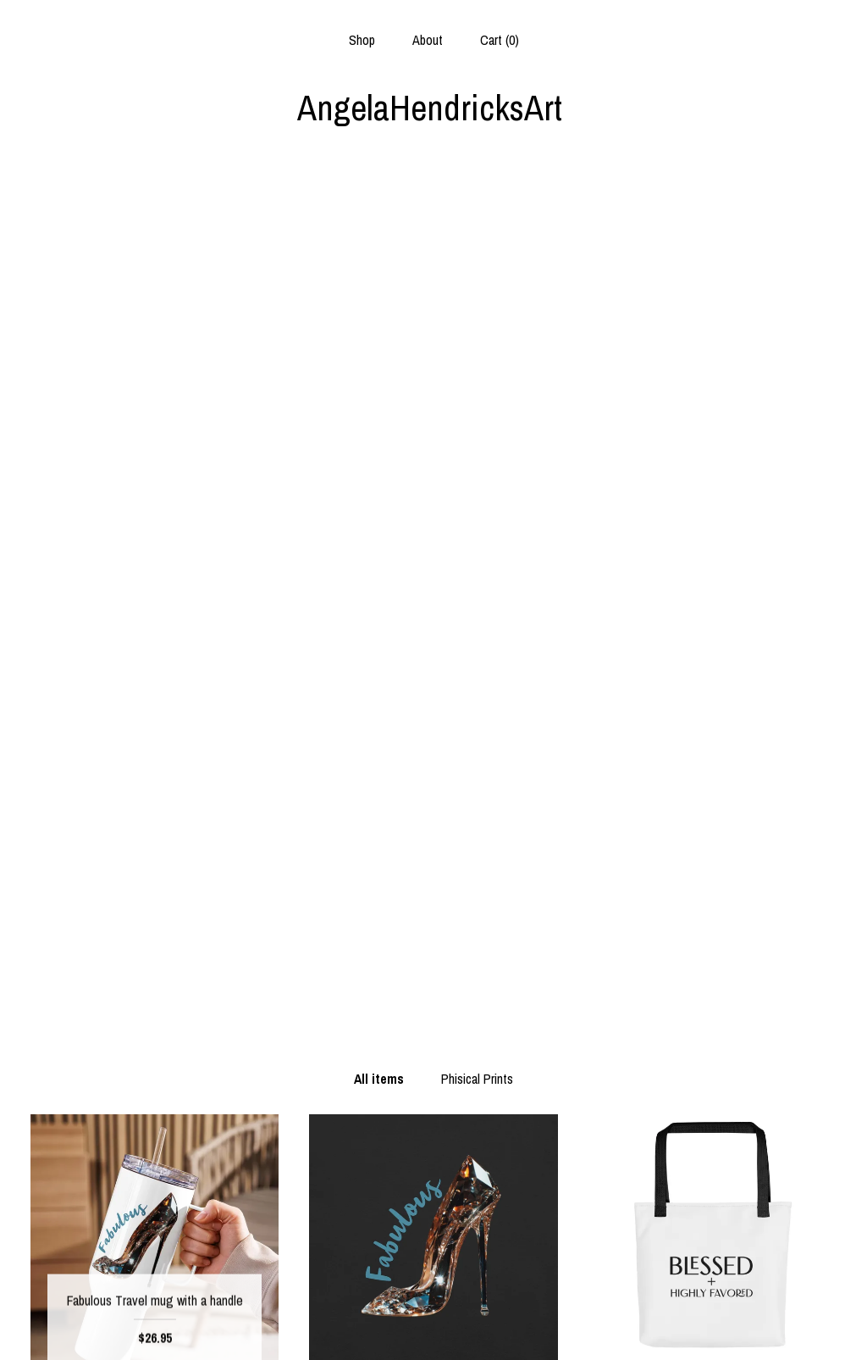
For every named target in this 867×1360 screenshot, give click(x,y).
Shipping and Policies (154, 1298)
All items (379, 216)
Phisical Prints (477, 216)
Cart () (499, 40)
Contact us (154, 1325)
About (427, 40)
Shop (362, 40)
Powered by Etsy (712, 1298)
